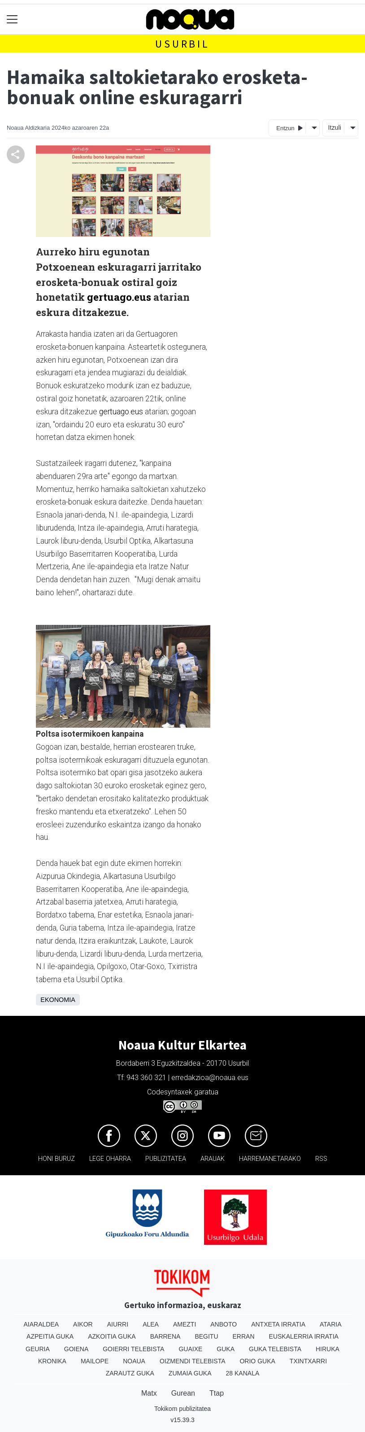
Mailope (95, 1361)
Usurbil (182, 44)
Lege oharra (110, 1159)
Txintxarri (308, 1361)
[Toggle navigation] (12, 19)
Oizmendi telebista (193, 1361)
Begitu (206, 1336)
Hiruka (327, 1349)
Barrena (165, 1336)
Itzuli (334, 127)
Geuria (38, 1349)
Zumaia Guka (190, 1373)
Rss (321, 1159)
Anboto (223, 1324)
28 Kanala (243, 1373)
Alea (151, 1324)
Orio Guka (257, 1361)
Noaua (134, 1361)
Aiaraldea (41, 1324)
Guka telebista (275, 1349)
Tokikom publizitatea (182, 1408)
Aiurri (117, 1324)
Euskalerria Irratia (304, 1336)
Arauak (212, 1159)
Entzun (289, 128)
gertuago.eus (119, 296)
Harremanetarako (270, 1159)
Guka (226, 1349)
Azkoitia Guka (112, 1336)
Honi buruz (56, 1159)
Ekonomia (57, 999)
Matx (149, 1393)
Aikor (83, 1324)
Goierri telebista (133, 1349)
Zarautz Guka (130, 1373)
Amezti (184, 1324)
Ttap (216, 1393)
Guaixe (190, 1349)
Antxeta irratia (278, 1324)
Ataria (331, 1324)
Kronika (52, 1361)
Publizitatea (165, 1159)
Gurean (183, 1393)
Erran (244, 1336)
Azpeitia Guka (50, 1336)
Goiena (76, 1349)
